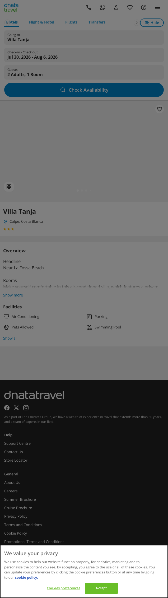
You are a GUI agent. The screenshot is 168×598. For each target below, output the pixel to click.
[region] (84, 571)
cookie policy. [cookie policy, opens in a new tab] (26, 577)
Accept (101, 588)
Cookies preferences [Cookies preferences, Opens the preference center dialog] (63, 588)
